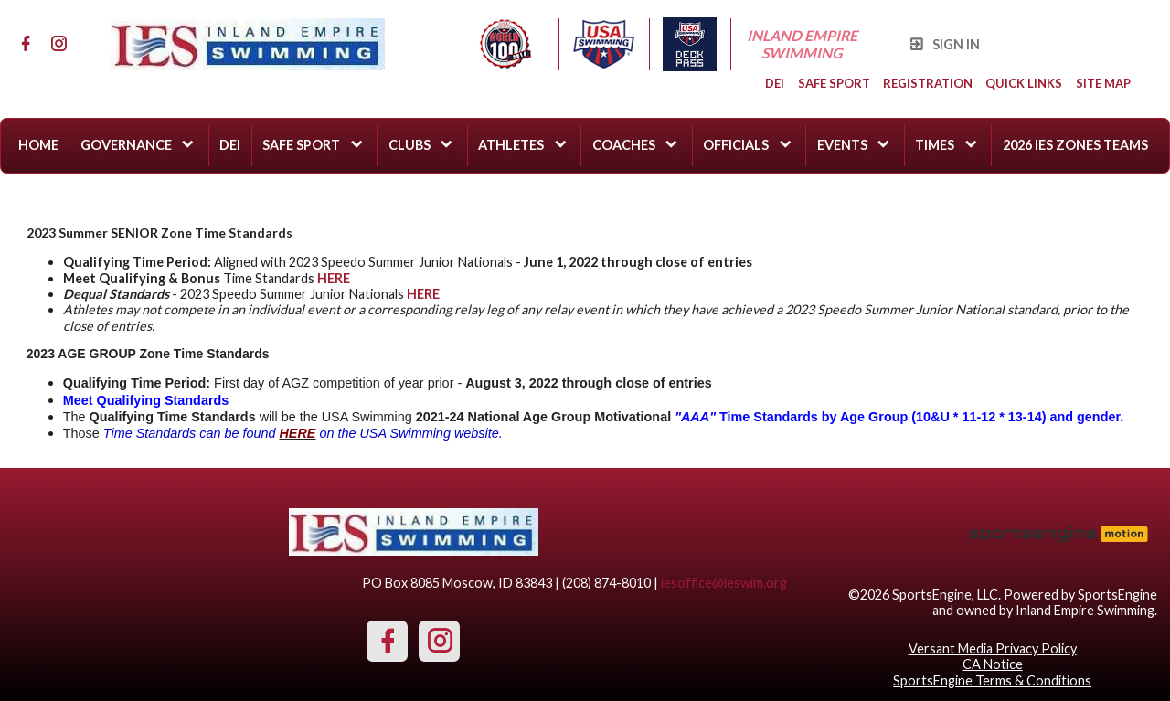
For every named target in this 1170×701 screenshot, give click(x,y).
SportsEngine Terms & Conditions (992, 680)
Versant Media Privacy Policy (993, 648)
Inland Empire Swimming (803, 44)
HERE (423, 294)
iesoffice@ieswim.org (724, 582)
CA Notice (993, 664)
